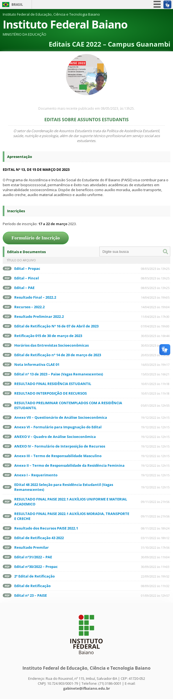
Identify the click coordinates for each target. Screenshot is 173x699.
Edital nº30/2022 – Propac (36, 566)
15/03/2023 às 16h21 (155, 374)
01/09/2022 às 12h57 (155, 595)
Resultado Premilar (31, 547)
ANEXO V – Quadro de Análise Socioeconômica (55, 436)
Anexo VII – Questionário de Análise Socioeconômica (60, 417)
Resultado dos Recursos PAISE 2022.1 (46, 528)
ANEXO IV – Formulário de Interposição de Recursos (59, 446)
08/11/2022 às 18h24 (155, 528)
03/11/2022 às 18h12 (155, 538)
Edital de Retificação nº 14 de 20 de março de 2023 (57, 354)
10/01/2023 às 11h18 (155, 384)
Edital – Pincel (26, 278)
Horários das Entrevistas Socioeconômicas (51, 345)
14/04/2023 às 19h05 (155, 297)
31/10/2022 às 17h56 (155, 547)
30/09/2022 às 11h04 (155, 557)
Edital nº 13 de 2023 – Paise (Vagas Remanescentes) (58, 374)
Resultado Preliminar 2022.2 (39, 316)
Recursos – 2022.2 (29, 306)
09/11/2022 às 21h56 (155, 502)
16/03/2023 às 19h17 (155, 365)
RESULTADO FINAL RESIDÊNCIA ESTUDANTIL (52, 383)
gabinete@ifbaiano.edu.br (86, 688)
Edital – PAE (24, 287)
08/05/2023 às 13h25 (155, 269)
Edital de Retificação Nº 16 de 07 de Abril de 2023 (56, 326)
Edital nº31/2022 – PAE (33, 556)
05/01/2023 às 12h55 (155, 405)
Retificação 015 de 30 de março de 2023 (48, 335)
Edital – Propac (27, 268)
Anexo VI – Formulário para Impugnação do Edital (58, 427)
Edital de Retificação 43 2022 (39, 537)
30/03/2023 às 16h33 (155, 345)
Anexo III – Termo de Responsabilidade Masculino (58, 455)
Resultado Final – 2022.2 (35, 297)
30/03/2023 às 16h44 (155, 336)
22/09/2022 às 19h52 (155, 576)
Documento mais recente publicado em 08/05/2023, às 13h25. (86, 108)
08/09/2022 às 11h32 (155, 586)
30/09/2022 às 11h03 (155, 567)
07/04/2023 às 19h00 (155, 326)
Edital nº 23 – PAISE (30, 595)
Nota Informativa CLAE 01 (36, 364)
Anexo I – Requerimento (35, 474)
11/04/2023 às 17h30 (155, 317)
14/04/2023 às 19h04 (155, 307)
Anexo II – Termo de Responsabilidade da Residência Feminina (69, 465)
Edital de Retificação (32, 585)
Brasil (17, 4)
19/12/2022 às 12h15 (155, 417)
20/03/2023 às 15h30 (155, 355)
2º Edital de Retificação (34, 576)
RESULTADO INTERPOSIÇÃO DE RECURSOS (50, 393)
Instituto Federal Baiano (65, 24)
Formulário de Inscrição (35, 237)
